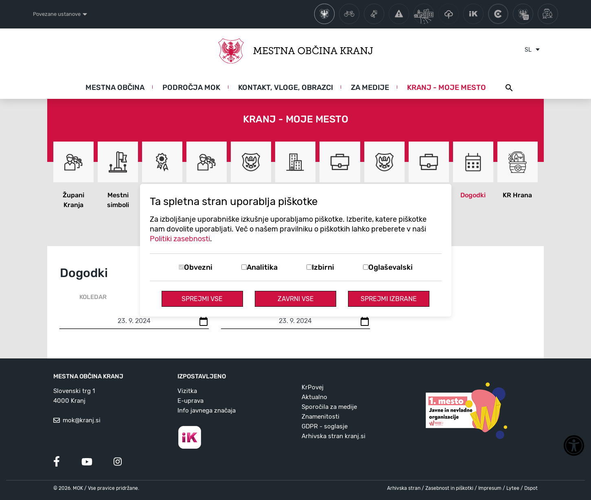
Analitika (262, 267)
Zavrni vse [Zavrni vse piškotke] (296, 299)
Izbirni (323, 267)
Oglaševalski (390, 267)
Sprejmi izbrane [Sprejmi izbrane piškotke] (389, 299)
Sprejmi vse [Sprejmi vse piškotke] (202, 299)
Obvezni (198, 267)
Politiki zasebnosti (180, 238)
